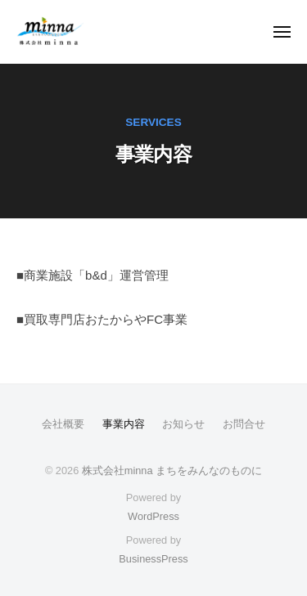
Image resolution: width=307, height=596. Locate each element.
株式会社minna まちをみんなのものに (172, 470)
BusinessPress (153, 559)
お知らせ (183, 424)
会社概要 (63, 424)
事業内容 (123, 424)
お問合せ (244, 424)
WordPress (153, 516)
